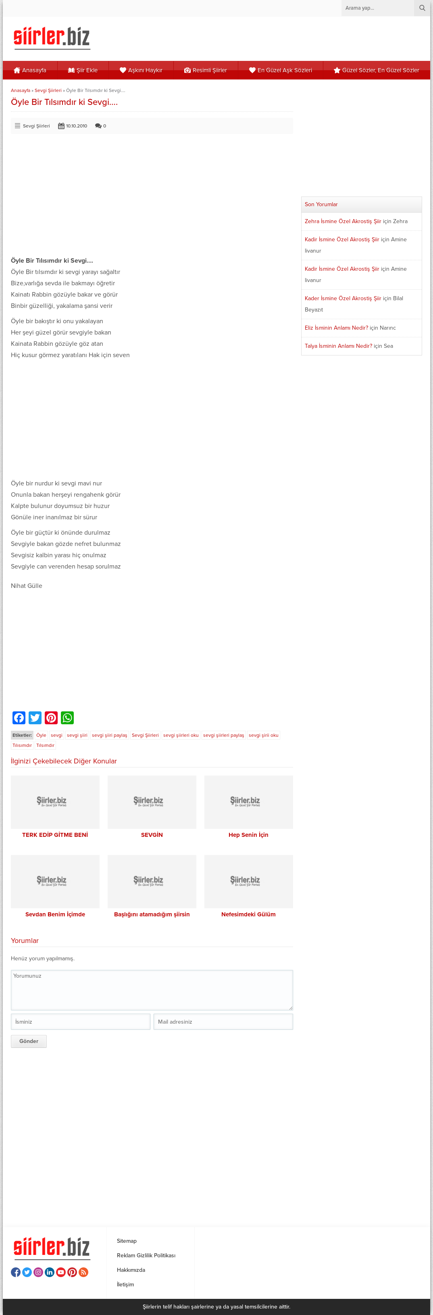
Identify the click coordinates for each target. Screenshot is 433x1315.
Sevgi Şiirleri (48, 90)
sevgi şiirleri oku (181, 735)
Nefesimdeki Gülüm (248, 914)
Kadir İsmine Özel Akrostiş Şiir (342, 239)
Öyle (41, 735)
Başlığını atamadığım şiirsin (152, 914)
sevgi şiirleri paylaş (223, 735)
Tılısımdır (22, 745)
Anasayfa (20, 90)
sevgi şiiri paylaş (109, 735)
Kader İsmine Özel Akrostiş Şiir (343, 298)
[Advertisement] (152, 198)
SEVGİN (152, 834)
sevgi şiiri (77, 735)
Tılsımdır (45, 745)
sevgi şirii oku (264, 735)
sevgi (56, 735)
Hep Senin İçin (249, 834)
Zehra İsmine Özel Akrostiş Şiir (343, 221)
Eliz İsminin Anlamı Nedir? (336, 327)
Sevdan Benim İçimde (55, 914)
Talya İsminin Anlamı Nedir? (338, 346)
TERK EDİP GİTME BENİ (55, 834)
